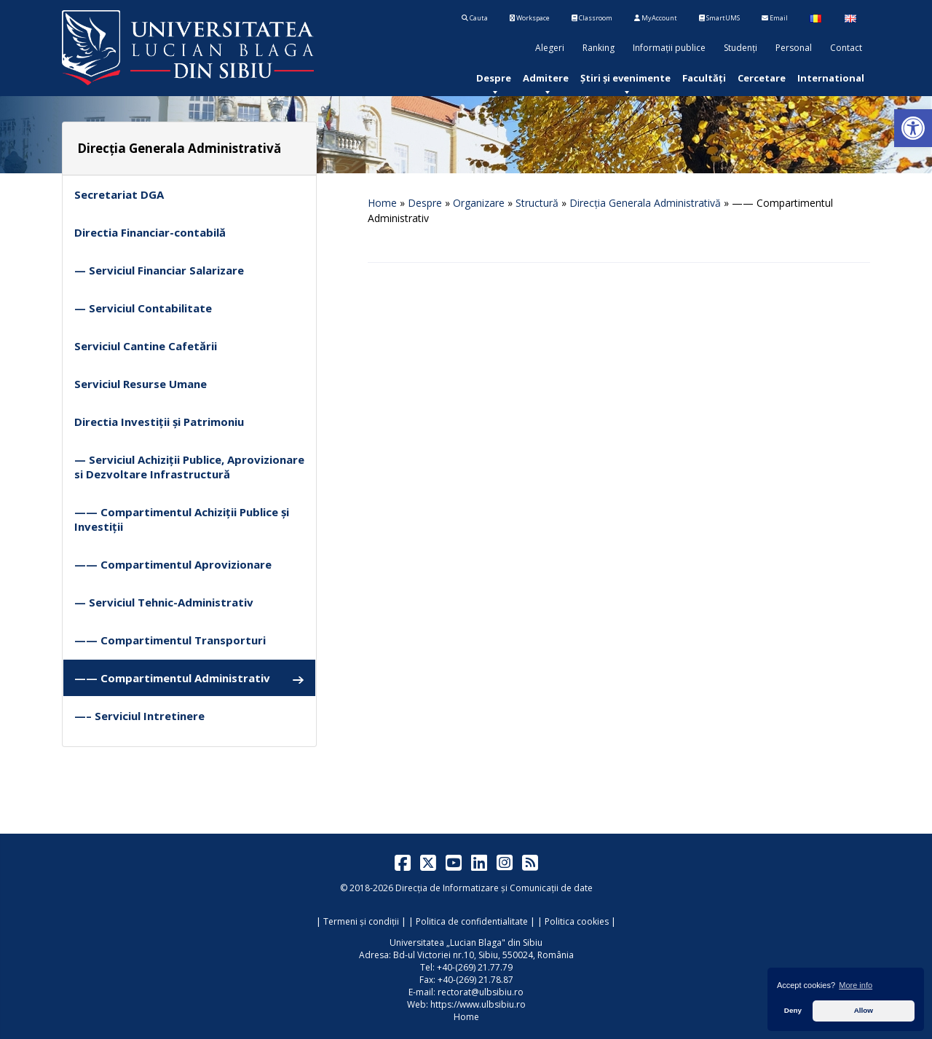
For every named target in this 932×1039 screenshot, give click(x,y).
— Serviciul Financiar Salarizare (159, 270)
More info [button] (855, 985)
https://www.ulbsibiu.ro (478, 1004)
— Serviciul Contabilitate (143, 308)
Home (382, 203)
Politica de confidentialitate (472, 921)
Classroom (592, 18)
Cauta (475, 18)
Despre (493, 77)
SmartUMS (719, 18)
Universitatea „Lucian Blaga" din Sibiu (466, 942)
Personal (793, 48)
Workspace (530, 18)
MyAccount (655, 18)
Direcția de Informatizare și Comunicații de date (494, 888)
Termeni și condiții (361, 921)
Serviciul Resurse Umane (140, 383)
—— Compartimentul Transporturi (170, 640)
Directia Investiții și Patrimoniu (159, 421)
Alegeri (549, 48)
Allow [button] (863, 1010)
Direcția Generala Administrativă (645, 203)
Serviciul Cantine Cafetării (145, 346)
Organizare (479, 203)
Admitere (546, 77)
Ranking (598, 48)
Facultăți (704, 77)
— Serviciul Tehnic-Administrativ (163, 602)
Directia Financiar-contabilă (150, 232)
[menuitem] (493, 78)
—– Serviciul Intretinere (139, 715)
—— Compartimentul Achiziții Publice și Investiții (181, 519)
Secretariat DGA (119, 194)
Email (775, 18)
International (830, 77)
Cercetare (762, 77)
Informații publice (669, 48)
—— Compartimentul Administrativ (189, 678)
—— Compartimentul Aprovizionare (173, 564)
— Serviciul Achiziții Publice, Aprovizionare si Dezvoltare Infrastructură (189, 466)
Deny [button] (793, 1010)
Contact (846, 48)
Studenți (740, 48)
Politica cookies (577, 921)
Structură (537, 203)
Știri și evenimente (625, 77)
